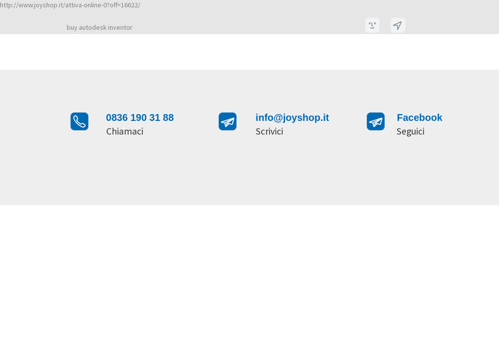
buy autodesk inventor (100, 27)
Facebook (419, 117)
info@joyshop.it (292, 117)
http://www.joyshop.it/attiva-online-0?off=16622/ (70, 4)
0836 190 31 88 (140, 117)
